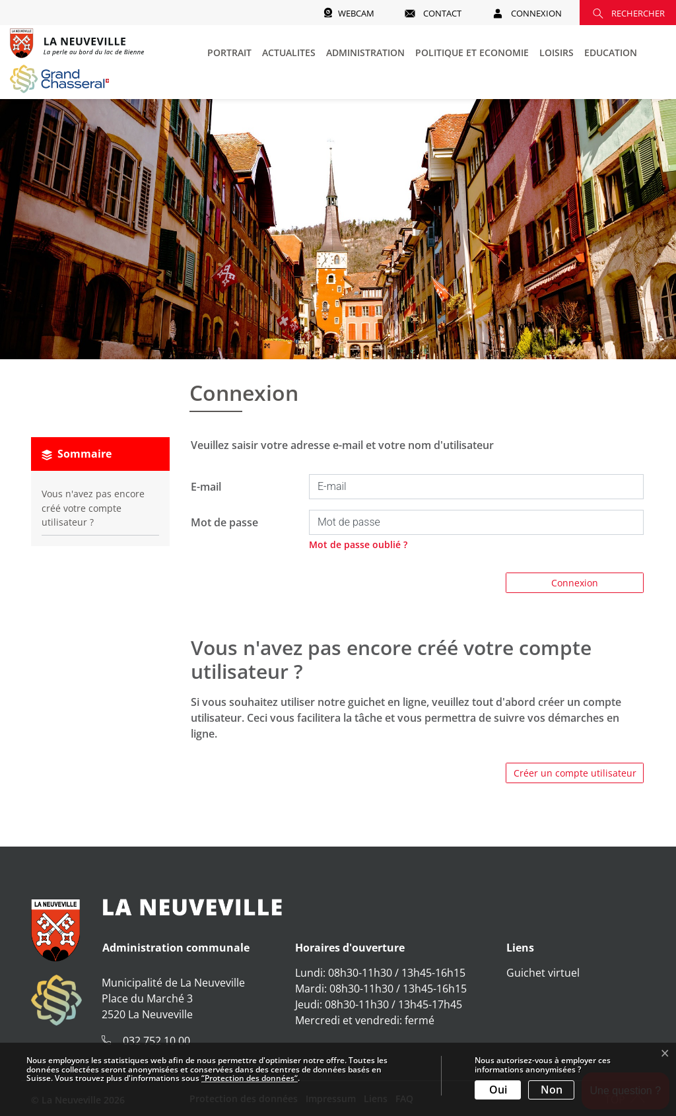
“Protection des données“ (249, 1078)
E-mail (206, 486)
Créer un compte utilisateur (575, 773)
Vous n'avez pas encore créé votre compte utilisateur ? (93, 507)
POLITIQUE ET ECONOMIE (472, 52)
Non (551, 1089)
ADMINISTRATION (365, 52)
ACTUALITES (289, 52)
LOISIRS (556, 52)
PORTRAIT (229, 52)
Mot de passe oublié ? (358, 544)
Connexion (574, 582)
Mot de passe (224, 522)
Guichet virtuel (543, 972)
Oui (498, 1089)
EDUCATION (610, 52)
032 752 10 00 (156, 1040)
